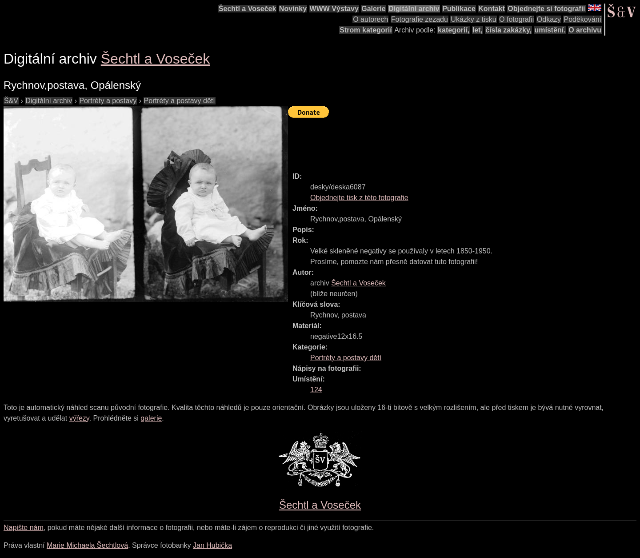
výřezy (79, 418)
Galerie (373, 8)
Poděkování (582, 19)
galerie (151, 418)
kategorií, (453, 30)
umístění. (550, 30)
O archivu (584, 30)
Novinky (293, 8)
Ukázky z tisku (473, 19)
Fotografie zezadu (419, 19)
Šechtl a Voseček (247, 8)
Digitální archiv (414, 8)
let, (477, 30)
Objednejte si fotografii (546, 8)
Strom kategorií (366, 30)
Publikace (459, 8)
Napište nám (24, 527)
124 (316, 389)
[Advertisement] (450, 141)
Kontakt (491, 8)
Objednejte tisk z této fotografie (359, 197)
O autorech (370, 19)
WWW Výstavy (334, 8)
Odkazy (549, 19)
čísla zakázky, (508, 30)
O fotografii (516, 19)
